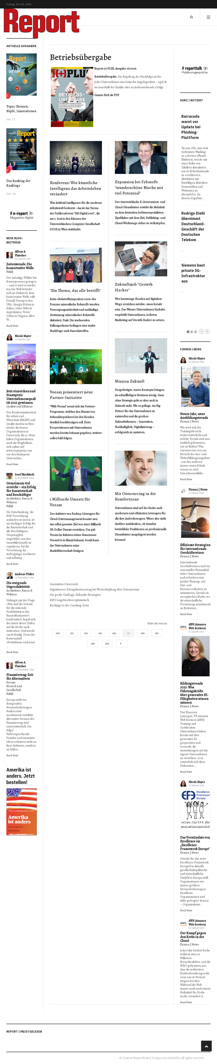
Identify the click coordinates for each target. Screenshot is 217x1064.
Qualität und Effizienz (19, 406)
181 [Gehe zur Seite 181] (72, 633)
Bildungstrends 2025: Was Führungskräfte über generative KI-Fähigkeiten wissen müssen (194, 693)
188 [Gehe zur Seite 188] (93, 643)
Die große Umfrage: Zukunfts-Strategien (75, 595)
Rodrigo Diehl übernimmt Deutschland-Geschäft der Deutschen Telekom (193, 226)
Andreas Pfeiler (24, 574)
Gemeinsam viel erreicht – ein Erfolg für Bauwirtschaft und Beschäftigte (21, 489)
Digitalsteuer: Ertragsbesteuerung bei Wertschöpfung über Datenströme (94, 589)
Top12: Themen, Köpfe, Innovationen (21, 108)
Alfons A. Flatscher (20, 253)
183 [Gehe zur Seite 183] (100, 633)
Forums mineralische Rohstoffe (69, 304)
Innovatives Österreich (64, 584)
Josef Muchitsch (24, 475)
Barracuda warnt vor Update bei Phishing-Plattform (190, 127)
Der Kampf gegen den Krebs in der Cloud (193, 937)
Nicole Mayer (23, 336)
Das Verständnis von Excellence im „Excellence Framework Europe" (195, 843)
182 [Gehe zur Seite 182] (86, 633)
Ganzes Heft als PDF (106, 95)
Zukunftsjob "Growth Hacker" (134, 287)
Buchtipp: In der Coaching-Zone (69, 605)
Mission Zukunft (130, 381)
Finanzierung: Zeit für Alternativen (19, 677)
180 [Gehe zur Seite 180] (58, 633)
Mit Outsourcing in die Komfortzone (135, 496)
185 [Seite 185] (128, 633)
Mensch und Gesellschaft (14, 688)
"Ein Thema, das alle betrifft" (75, 290)
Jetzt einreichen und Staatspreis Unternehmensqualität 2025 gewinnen (21, 397)
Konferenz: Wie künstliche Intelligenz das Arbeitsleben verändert (75, 188)
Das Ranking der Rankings (18, 183)
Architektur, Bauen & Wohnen (19, 500)
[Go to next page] (121, 643)
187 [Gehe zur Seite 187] (157, 633)
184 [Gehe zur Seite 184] (114, 633)
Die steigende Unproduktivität (18, 585)
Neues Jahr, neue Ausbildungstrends (194, 416)
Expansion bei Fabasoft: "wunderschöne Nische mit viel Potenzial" (139, 187)
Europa (10, 682)
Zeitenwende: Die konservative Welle (20, 266)
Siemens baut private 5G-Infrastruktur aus (193, 273)
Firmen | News (189, 421)
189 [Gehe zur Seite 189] (107, 643)
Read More (12, 325)
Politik (9, 272)
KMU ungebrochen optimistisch (69, 600)
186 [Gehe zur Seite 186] (143, 633)
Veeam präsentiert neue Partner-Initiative (71, 395)
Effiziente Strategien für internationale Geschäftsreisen (195, 549)
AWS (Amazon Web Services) (197, 626)
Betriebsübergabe (80, 57)
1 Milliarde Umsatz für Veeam (70, 502)
